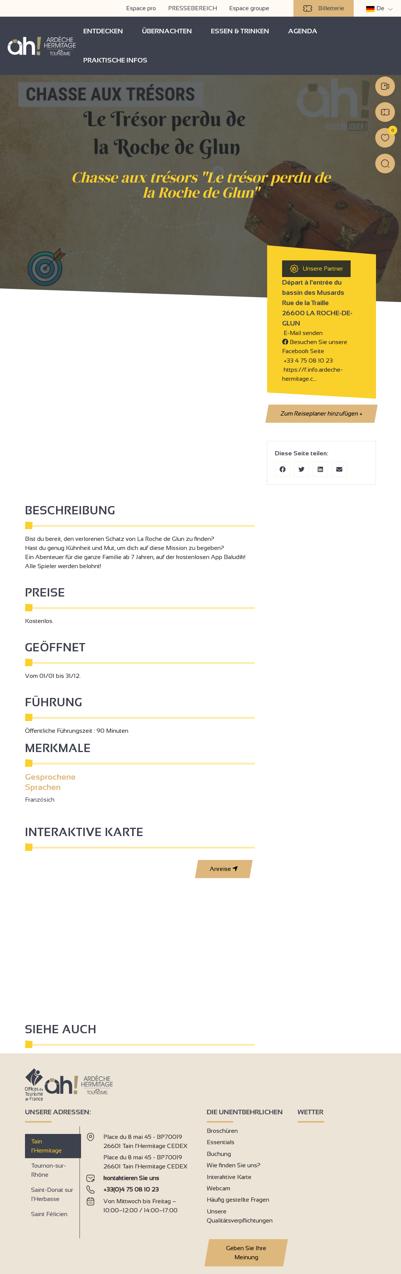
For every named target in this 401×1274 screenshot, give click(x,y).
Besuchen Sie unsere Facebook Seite (314, 346)
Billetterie (323, 8)
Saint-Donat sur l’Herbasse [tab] (52, 1194)
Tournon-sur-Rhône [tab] (48, 1170)
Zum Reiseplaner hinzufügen (321, 413)
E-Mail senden (302, 333)
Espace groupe (249, 8)
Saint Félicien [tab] (49, 1214)
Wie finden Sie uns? (234, 1165)
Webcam (218, 1188)
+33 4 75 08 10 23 (308, 360)
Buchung (219, 1154)
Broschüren (222, 1131)
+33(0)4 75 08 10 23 (131, 1189)
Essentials (220, 1142)
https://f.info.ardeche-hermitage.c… (312, 374)
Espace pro (141, 8)
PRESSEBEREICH (192, 8)
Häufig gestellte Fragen (238, 1199)
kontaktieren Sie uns (131, 1178)
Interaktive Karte (229, 1177)
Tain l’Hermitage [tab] (46, 1146)
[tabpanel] (140, 1179)
